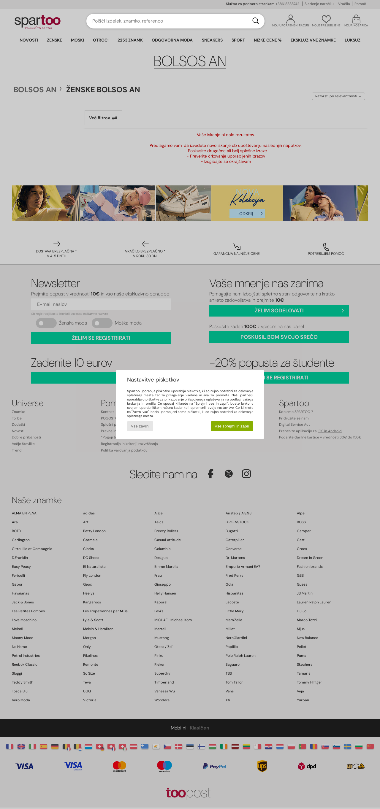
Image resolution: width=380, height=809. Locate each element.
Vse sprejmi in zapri (232, 426)
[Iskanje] (256, 21)
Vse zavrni (140, 426)
